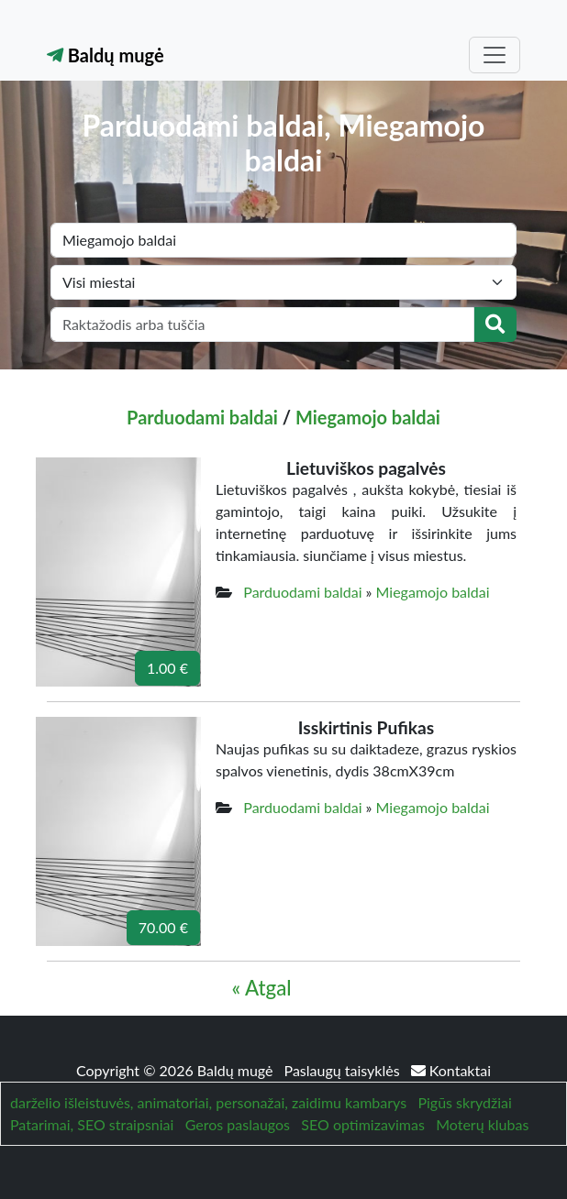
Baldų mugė (105, 55)
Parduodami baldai (202, 417)
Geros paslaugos (237, 1124)
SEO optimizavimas (363, 1124)
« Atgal (261, 987)
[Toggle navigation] (494, 55)
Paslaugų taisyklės (344, 1070)
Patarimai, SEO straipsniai (91, 1124)
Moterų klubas (482, 1124)
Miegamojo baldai (367, 417)
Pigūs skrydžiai (464, 1102)
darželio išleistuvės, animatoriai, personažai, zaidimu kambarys (208, 1102)
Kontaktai (451, 1070)
